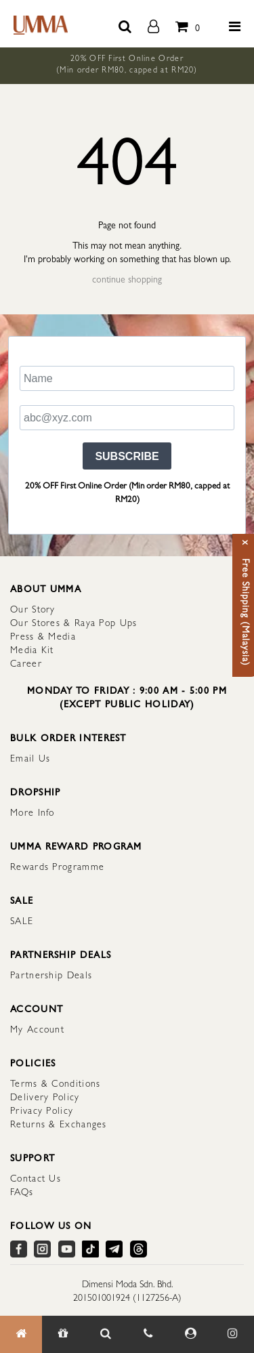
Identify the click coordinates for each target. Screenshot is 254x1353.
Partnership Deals (51, 976)
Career (26, 664)
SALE (21, 922)
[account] (153, 23)
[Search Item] (106, 1334)
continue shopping (127, 280)
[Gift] (63, 1334)
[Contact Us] (148, 1334)
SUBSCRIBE (126, 456)
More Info (32, 813)
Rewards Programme (57, 868)
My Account (37, 1030)
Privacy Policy (41, 1112)
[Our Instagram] (232, 1334)
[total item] (184, 23)
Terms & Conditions (55, 1084)
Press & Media (43, 637)
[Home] (21, 1334)
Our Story (33, 610)
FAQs (21, 1193)
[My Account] (190, 1334)
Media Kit (32, 651)
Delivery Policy (45, 1098)
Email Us (30, 759)
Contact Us (35, 1179)
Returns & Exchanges (58, 1125)
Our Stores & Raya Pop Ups (73, 624)
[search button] (125, 23)
